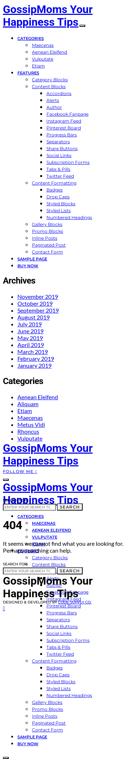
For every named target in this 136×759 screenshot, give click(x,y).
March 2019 (32, 351)
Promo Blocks (47, 231)
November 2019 (37, 296)
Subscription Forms (68, 162)
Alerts (52, 100)
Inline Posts (44, 238)
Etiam (38, 66)
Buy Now (27, 265)
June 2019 (30, 330)
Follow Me (20, 471)
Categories (30, 38)
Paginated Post (49, 245)
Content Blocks (49, 86)
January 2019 (34, 365)
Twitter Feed (60, 176)
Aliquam (27, 403)
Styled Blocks (60, 203)
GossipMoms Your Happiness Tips (47, 15)
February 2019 (35, 358)
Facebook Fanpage (67, 114)
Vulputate (42, 59)
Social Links (58, 155)
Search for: (15, 500)
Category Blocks (50, 79)
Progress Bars (61, 134)
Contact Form (47, 252)
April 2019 (30, 344)
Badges (54, 190)
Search (70, 507)
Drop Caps (58, 196)
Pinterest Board (63, 128)
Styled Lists (58, 210)
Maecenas (43, 45)
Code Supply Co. (74, 602)
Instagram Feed (63, 121)
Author (54, 107)
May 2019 (30, 337)
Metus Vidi (31, 424)
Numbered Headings (69, 217)
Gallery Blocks (47, 224)
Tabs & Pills (58, 169)
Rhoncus (28, 431)
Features (28, 72)
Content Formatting (54, 183)
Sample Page (32, 258)
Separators (58, 141)
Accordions (58, 93)
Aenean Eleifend (49, 52)
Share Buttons (62, 148)
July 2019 (29, 324)
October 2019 (35, 303)
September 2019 (38, 310)
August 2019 (33, 317)
